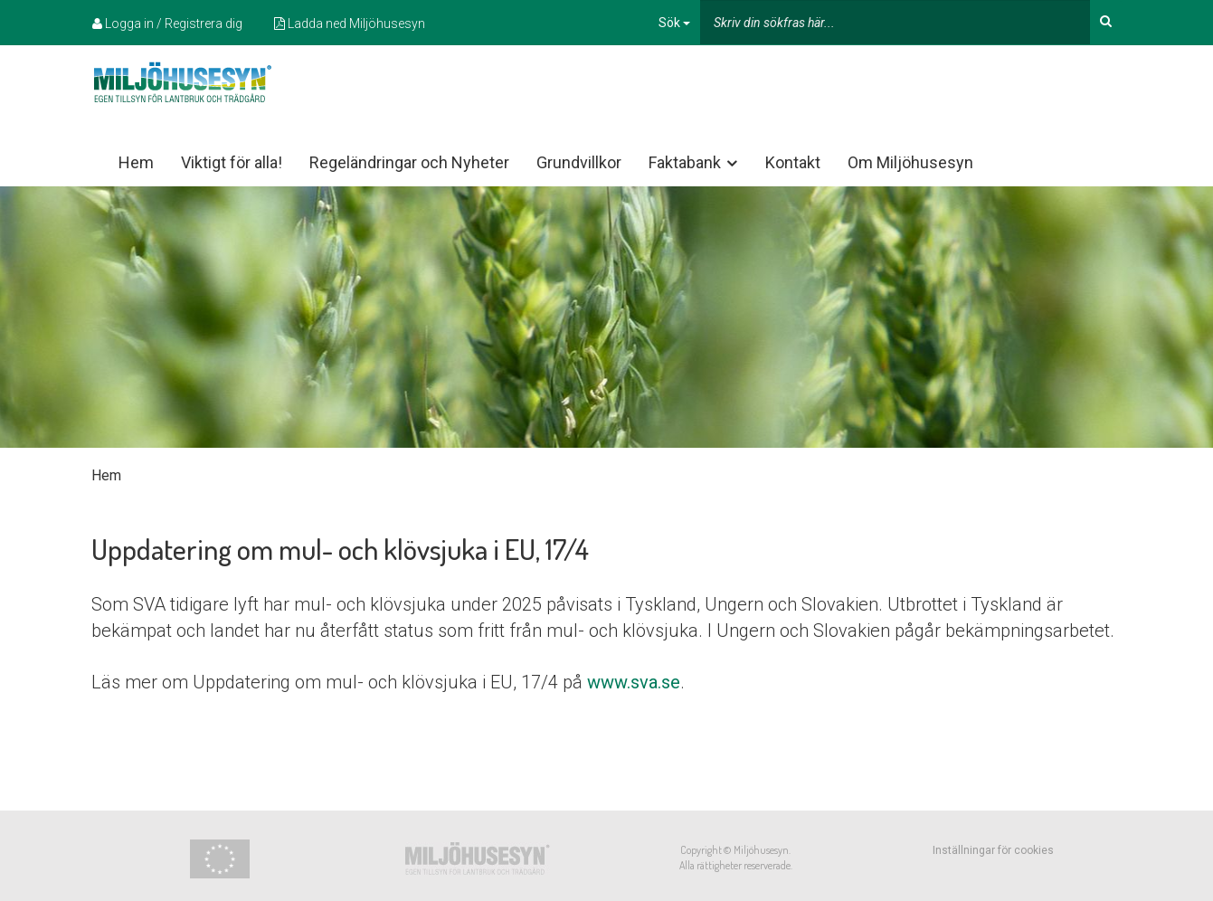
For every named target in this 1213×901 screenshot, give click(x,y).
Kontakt (792, 162)
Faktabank (695, 163)
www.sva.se (633, 682)
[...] (895, 22)
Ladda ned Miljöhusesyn (349, 23)
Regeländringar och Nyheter (409, 162)
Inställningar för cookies (993, 850)
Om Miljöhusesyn (910, 162)
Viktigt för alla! (231, 162)
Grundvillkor (578, 162)
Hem (136, 162)
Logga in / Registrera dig (167, 23)
